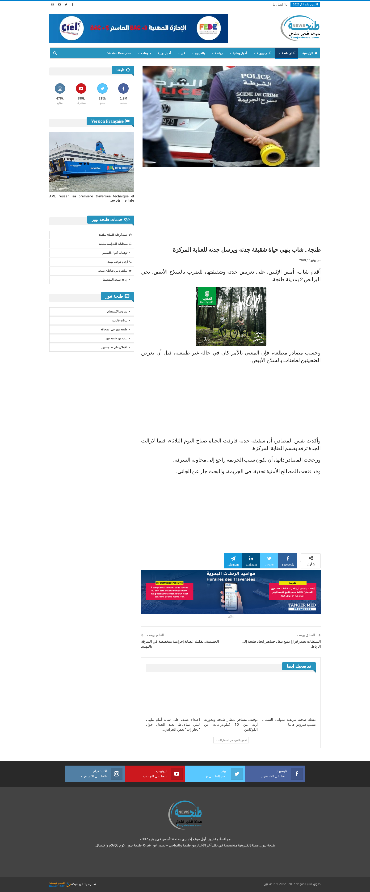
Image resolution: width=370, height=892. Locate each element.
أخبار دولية (164, 53)
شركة (64, 884)
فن (183, 53)
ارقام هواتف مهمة (119, 261)
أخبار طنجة (288, 53)
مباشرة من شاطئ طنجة (114, 270)
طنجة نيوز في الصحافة (114, 329)
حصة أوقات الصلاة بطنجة (115, 235)
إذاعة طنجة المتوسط (115, 279)
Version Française (119, 53)
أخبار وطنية (240, 53)
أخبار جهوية (264, 53)
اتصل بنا (280, 4)
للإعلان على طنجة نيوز (114, 347)
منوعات (146, 53)
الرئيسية (309, 53)
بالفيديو (200, 53)
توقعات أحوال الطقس (114, 252)
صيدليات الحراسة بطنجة (115, 244)
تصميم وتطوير (87, 884)
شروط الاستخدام (117, 311)
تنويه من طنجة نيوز (116, 338)
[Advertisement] (231, 205)
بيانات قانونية (119, 320)
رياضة (219, 53)
